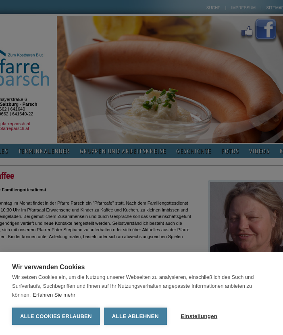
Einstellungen (199, 316)
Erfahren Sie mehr (54, 295)
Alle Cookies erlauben (56, 316)
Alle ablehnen (135, 316)
